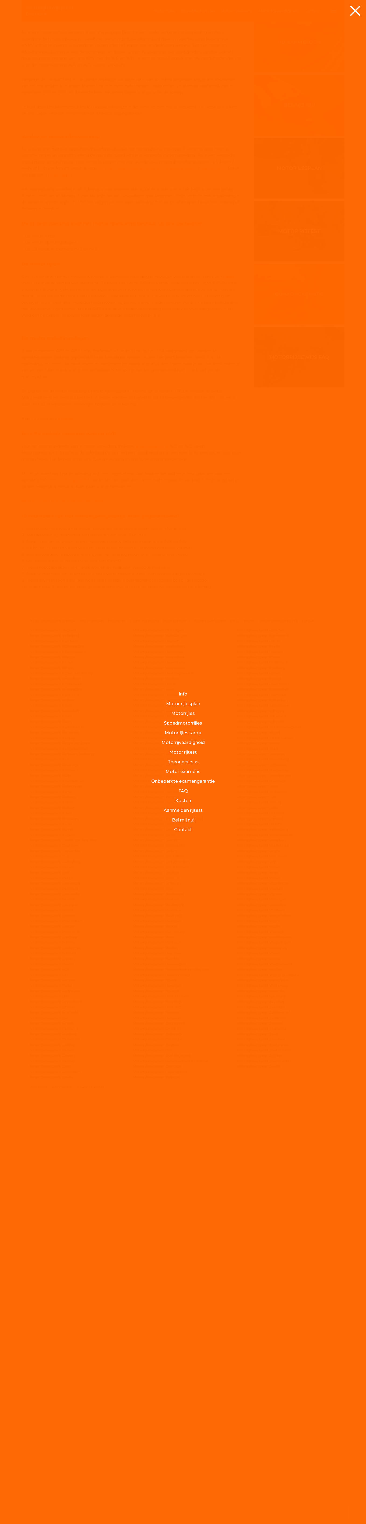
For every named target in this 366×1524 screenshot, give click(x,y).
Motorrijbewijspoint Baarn (51, 1148)
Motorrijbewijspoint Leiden (155, 1277)
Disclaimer (38, 1513)
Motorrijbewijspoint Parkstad (156, 1504)
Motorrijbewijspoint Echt (49, 1396)
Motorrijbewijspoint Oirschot (156, 1455)
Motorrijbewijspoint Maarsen (156, 1326)
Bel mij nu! (299, 239)
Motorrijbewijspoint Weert (258, 1380)
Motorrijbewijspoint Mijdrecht (157, 1369)
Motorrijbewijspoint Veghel (259, 1277)
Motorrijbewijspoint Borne (51, 1218)
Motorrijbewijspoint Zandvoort (262, 1444)
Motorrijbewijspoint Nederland (54, 1062)
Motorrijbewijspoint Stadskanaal (263, 1197)
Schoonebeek (169, 448)
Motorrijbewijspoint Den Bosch (55, 1310)
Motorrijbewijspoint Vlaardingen (263, 1310)
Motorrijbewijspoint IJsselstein (157, 1213)
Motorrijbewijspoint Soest (258, 1175)
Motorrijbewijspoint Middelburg (158, 1358)
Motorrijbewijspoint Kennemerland (161, 1234)
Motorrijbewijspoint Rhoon (258, 1084)
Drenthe (50, 11)
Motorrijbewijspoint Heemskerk (159, 1084)
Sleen (190, 448)
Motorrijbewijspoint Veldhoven (262, 1283)
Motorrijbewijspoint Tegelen (53, 1057)
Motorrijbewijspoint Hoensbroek (159, 1159)
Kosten (249, 1047)
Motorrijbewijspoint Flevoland (54, 1455)
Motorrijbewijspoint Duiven (52, 1391)
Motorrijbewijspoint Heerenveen (159, 1094)
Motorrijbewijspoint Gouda (51, 1504)
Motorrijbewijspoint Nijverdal (156, 1417)
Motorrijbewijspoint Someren (261, 1181)
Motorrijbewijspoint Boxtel (51, 1229)
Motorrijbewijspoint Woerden (261, 1417)
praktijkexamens (151, 872)
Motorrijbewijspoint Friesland (53, 1461)
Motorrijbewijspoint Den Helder (55, 1321)
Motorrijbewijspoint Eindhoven (55, 1417)
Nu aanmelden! (299, 176)
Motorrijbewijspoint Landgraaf (157, 1256)
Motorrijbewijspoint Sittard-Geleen (265, 1164)
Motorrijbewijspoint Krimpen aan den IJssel (168, 1245)
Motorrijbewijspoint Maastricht (158, 1342)
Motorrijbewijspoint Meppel (155, 1353)
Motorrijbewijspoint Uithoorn (260, 1240)
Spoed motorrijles (144, 1047)
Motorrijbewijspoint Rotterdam (262, 1127)
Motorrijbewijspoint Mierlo (154, 1364)
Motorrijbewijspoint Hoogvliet (157, 1175)
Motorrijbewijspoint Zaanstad (261, 1434)
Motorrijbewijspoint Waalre (259, 1353)
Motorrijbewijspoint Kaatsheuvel (159, 1218)
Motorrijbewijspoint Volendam (261, 1331)
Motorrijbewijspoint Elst (49, 1423)
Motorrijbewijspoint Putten (259, 1067)
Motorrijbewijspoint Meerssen (157, 1347)
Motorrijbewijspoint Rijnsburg (261, 1094)
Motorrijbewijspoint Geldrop (52, 1471)
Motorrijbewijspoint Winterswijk (263, 1412)
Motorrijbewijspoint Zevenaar (261, 1466)
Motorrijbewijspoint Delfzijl (51, 1304)
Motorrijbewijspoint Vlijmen (259, 1321)
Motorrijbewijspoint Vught (258, 1347)
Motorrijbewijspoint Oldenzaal (157, 1466)
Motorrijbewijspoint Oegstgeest (159, 1450)
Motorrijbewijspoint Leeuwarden (159, 1272)
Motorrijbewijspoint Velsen (258, 1294)
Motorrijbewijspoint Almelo (52, 1089)
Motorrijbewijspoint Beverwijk (54, 1191)
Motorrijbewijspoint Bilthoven (54, 1197)
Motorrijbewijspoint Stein (257, 1213)
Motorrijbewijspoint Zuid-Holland (264, 1477)
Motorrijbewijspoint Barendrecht (56, 1154)
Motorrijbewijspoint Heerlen (156, 1105)
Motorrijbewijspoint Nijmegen (157, 1412)
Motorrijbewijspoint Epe (49, 1444)
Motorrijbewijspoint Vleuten (260, 1315)
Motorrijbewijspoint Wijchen (260, 1396)
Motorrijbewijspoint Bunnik (51, 1256)
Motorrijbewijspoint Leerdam (157, 1267)
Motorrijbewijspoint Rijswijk (259, 1105)
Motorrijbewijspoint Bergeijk (53, 1164)
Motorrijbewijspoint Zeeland (260, 1450)
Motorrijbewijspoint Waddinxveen (264, 1364)
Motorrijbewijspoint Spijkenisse (262, 1191)
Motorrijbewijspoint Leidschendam (161, 1288)
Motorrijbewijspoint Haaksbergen (160, 1062)
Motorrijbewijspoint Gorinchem (55, 1498)
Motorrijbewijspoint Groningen (158, 1057)
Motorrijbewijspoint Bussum (52, 1261)
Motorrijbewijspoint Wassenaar (262, 1374)
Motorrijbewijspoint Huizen (155, 1202)
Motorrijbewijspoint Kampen (156, 1224)
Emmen (107, 448)
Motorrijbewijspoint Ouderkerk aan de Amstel (170, 1487)
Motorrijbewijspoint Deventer (54, 1331)
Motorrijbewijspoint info (278, 1047)
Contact (312, 10)
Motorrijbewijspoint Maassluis (157, 1337)
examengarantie (73, 906)
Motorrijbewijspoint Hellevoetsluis (160, 1121)
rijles (164, 10)
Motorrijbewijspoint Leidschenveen (162, 1294)
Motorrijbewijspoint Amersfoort (55, 1105)
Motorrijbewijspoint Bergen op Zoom (60, 1170)
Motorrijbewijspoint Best (49, 1186)
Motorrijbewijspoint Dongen (53, 1353)
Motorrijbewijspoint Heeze (154, 1111)
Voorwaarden (62, 1513)
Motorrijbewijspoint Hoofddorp (158, 1164)
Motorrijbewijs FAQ (299, 491)
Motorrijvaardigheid (209, 1047)
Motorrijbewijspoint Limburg (156, 1310)
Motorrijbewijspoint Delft (50, 1299)
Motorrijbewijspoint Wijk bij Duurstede (268, 1401)
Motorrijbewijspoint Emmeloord (56, 1428)
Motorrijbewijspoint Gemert (52, 1482)
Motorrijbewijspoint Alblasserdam (57, 1073)
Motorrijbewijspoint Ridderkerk (262, 1089)
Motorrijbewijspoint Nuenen (156, 1439)
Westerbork (213, 448)
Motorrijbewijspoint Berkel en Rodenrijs (62, 1181)
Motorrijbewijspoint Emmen (52, 1434)
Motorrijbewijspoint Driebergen (55, 1374)
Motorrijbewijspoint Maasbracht (158, 1331)
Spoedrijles (198, 10)
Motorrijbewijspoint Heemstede (159, 1089)
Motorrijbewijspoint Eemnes (53, 1407)
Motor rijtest (299, 365)
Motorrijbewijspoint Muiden (155, 1374)
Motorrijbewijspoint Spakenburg (263, 1186)
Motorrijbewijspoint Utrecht (259, 1251)
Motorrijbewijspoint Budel (51, 1251)
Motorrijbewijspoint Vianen (259, 1304)
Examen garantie (299, 428)
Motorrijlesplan (92, 1047)
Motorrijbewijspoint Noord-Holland (161, 1423)
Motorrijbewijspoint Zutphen (260, 1482)
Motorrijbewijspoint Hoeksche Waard (163, 1154)
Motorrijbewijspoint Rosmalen (261, 1121)
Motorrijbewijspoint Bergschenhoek (59, 1175)
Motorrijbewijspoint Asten (51, 1143)
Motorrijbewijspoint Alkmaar (53, 1084)
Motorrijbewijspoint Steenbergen (264, 1202)
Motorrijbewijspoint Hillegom (157, 1143)
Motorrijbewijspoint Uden (257, 1234)
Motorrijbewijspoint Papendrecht (160, 1498)
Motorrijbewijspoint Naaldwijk (157, 1380)
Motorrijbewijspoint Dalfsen (52, 1294)
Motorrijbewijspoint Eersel (51, 1412)
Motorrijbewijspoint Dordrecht (54, 1358)
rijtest (228, 556)
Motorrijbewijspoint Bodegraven (56, 1213)
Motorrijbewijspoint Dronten (53, 1380)
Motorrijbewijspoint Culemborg (55, 1288)
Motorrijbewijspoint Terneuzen (262, 1218)
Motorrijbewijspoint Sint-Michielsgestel (269, 1154)
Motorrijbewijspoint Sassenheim (263, 1132)
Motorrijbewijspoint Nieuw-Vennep (161, 1401)
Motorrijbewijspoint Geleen (52, 1477)
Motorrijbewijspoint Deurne (52, 1326)
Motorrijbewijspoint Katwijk (155, 1229)
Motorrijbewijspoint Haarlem (156, 1067)
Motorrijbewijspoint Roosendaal (263, 1116)
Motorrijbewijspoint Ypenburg (261, 1423)
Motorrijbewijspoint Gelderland (55, 1466)
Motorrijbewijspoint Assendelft (54, 1137)
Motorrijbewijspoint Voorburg (261, 1337)
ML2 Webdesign (91, 1513)
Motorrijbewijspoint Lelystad (156, 1299)
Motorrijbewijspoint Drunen (52, 1385)
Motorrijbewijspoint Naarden (156, 1385)
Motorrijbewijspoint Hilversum (157, 1148)
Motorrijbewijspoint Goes (50, 1493)
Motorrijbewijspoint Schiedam (261, 1143)
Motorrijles (117, 1047)
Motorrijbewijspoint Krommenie (159, 1251)
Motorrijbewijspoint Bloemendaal (57, 1207)
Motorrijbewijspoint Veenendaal (263, 1272)
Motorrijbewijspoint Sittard (258, 1159)
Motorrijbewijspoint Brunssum (54, 1245)
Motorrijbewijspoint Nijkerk (155, 1407)
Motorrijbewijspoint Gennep (52, 1487)
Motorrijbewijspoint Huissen (155, 1197)
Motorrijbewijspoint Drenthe (53, 1047)
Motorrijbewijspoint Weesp (259, 1385)
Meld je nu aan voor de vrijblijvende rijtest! (63, 927)
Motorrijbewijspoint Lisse (153, 1315)
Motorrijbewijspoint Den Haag (54, 1315)
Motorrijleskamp (176, 1047)
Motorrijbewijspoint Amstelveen (56, 1111)
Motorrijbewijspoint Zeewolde (261, 1455)
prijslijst (65, 845)
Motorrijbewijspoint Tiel (256, 1224)
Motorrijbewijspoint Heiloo (154, 1116)
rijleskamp (237, 10)
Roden (123, 448)
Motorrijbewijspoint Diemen (52, 1342)
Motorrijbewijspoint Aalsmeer (54, 1067)
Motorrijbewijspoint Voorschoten (264, 1342)
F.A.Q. (235, 1047)
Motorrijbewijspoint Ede (49, 1401)
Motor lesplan (299, 302)
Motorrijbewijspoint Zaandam (261, 1428)
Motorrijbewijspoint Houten (155, 1191)
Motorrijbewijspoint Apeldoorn (54, 1121)
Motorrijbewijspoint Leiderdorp (158, 1283)
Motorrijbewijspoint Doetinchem (56, 1347)
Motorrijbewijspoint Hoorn (154, 1181)
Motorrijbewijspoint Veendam (261, 1267)
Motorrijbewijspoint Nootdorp (157, 1434)
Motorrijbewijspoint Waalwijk (260, 1358)
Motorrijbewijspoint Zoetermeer (263, 1471)
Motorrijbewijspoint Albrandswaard (58, 1078)
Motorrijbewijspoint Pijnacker (261, 1057)
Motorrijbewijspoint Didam (51, 1337)
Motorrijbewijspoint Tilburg (259, 1229)
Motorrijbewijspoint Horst (153, 1186)
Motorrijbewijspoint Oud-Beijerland (162, 1482)
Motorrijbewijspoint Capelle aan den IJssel (63, 1267)
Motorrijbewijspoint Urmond (260, 1245)
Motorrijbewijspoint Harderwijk (158, 1078)
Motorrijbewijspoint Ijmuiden (156, 1207)
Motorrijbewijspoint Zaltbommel (263, 1439)
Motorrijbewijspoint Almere (52, 1094)
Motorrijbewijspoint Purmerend (263, 1062)
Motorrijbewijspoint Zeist (257, 1461)
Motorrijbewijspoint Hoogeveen (159, 1170)
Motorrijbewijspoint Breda (51, 1240)
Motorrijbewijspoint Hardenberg (159, 1073)
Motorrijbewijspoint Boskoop (53, 1224)
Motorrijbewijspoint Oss (152, 1477)
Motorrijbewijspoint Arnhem (53, 1127)
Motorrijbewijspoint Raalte (258, 1073)
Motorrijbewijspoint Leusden (156, 1304)
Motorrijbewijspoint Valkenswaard (264, 1261)
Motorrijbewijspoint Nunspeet (157, 1444)
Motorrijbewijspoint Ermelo (52, 1450)
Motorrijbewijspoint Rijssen (259, 1100)
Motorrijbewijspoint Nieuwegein (159, 1391)
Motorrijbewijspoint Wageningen (264, 1369)
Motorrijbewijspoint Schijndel (260, 1148)
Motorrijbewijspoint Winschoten (263, 1407)
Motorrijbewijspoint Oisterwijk (157, 1461)
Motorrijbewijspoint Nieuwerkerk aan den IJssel (171, 1396)
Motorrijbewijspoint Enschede (54, 1439)
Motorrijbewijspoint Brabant (52, 1234)
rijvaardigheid (279, 10)
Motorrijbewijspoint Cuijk (50, 1283)
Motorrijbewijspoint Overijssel (157, 1493)
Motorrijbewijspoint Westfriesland (264, 1391)
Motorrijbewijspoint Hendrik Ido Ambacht (166, 1132)
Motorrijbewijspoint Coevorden (55, 1277)
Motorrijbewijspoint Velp (256, 1288)
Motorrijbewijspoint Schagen (260, 1137)
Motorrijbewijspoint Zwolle (259, 1493)
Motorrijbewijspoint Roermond (262, 1111)
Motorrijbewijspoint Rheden (260, 1078)
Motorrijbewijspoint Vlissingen (261, 1326)
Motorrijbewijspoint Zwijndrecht (263, 1487)
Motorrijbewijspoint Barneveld (54, 1159)
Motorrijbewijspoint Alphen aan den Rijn (62, 1100)
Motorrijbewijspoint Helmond (157, 1127)
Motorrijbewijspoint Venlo (258, 1299)
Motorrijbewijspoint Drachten (53, 1364)
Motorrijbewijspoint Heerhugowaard (163, 1100)
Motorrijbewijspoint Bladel (51, 1202)
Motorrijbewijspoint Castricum (54, 1272)
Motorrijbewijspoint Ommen (156, 1471)
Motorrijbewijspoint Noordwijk (157, 1428)
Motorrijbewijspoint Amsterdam (56, 1116)
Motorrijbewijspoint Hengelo (156, 1137)
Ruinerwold (142, 448)
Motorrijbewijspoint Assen (51, 1132)
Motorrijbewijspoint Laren (154, 1261)
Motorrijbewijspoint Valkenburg (262, 1256)
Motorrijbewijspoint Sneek (258, 1170)
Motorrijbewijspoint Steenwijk (261, 1207)
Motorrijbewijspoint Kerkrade (156, 1240)
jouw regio (60, 454)
